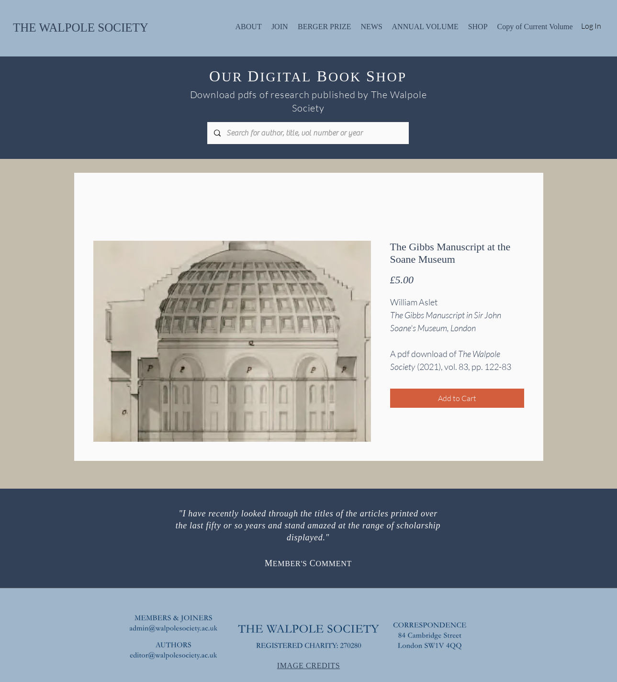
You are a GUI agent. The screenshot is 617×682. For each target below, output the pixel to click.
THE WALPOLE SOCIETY (80, 27)
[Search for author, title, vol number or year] (307, 133)
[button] (249, 25)
